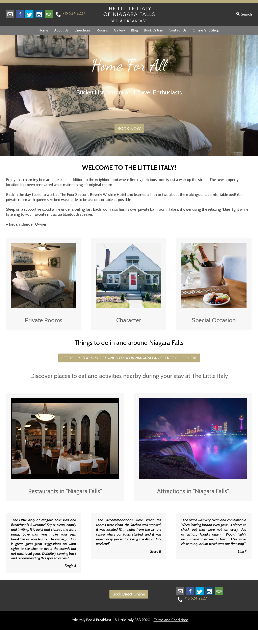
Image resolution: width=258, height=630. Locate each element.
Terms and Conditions (171, 620)
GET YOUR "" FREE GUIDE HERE (129, 358)
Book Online (153, 30)
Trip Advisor (49, 14)
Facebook (20, 14)
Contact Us (178, 30)
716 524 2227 (73, 13)
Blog (134, 30)
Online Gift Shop (206, 30)
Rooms (102, 30)
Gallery (119, 30)
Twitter (29, 14)
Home (43, 30)
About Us (61, 30)
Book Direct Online (128, 594)
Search (246, 14)
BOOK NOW (129, 128)
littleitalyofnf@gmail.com (10, 14)
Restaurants (43, 491)
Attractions (171, 491)
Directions (83, 30)
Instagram (39, 14)
